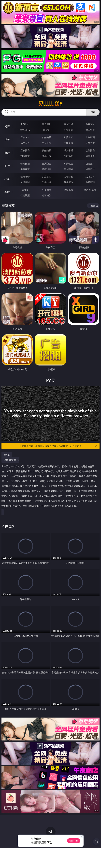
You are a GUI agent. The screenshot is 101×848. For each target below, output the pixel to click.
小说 (7, 179)
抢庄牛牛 (90, 129)
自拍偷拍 (46, 137)
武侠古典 (90, 176)
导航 (7, 192)
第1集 (7, 454)
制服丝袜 (25, 156)
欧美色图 (68, 163)
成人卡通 (68, 150)
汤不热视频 (90, 189)
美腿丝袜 (25, 169)
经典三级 (46, 156)
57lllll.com (50, 103)
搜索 (93, 112)
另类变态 (90, 156)
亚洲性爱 (25, 150)
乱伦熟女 (68, 156)
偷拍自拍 (46, 150)
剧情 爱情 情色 (49, 484)
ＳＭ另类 (90, 142)
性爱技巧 (90, 182)
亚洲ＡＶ (25, 137)
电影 (7, 153)
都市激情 (25, 176)
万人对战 (68, 124)
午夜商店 (46, 189)
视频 (7, 139)
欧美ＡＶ (68, 137)
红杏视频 (25, 195)
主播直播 (68, 142)
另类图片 (90, 169)
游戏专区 (90, 124)
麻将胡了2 (25, 129)
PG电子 (25, 124)
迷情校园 (25, 182)
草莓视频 (68, 189)
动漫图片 (90, 163)
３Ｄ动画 (90, 137)
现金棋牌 (68, 129)
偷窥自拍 (25, 163)
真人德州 (46, 124)
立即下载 (73, 840)
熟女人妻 (25, 142)
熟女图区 (68, 169)
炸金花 (46, 129)
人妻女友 (68, 176)
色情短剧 (46, 195)
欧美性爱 (90, 150)
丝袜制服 (46, 142)
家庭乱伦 (46, 176)
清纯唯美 (46, 169)
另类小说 (46, 182)
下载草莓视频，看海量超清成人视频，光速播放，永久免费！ (58, 446)
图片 (7, 166)
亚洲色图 (46, 163)
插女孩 (25, 189)
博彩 (7, 126)
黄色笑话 (68, 182)
